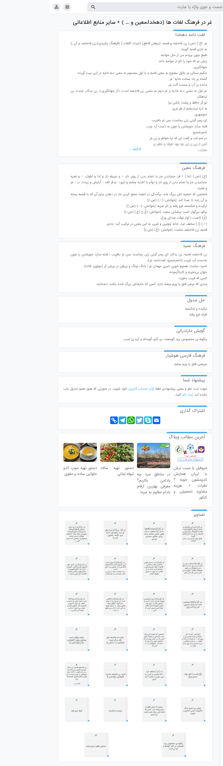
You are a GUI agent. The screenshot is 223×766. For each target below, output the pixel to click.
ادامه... (85, 149)
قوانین (211, 762)
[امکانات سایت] (17, 7)
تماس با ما (198, 762)
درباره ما (184, 762)
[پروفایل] (6, 7)
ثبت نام (138, 394)
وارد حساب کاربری (91, 388)
